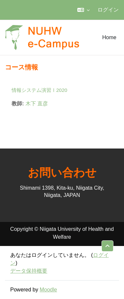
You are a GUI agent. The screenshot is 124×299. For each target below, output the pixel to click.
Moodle (48, 289)
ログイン (108, 10)
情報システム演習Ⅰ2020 (39, 90)
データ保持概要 (28, 271)
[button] (83, 10)
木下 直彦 (36, 103)
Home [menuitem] (109, 37)
